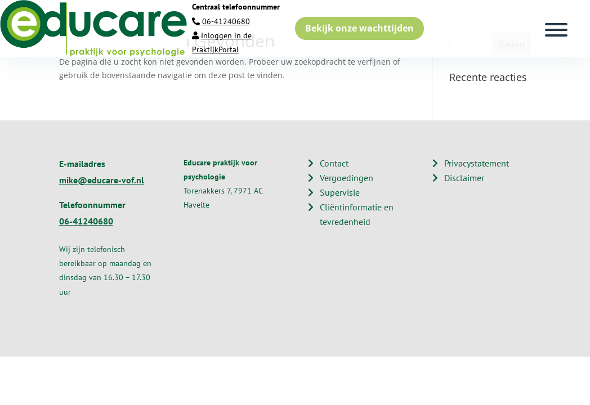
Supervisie (340, 192)
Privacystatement (476, 163)
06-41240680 (226, 21)
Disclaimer (464, 177)
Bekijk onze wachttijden (359, 28)
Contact (334, 163)
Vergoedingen (346, 177)
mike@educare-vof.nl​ (101, 180)
